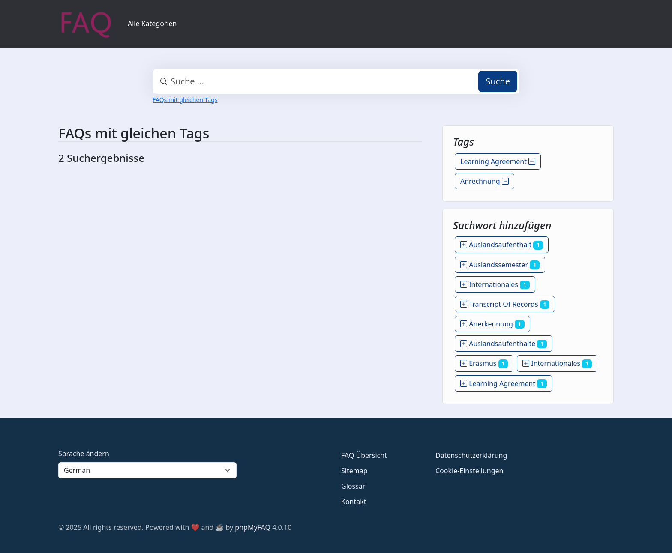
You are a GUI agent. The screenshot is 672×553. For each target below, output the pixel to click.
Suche (498, 81)
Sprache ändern (83, 453)
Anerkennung (492, 324)
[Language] (147, 470)
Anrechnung (484, 181)
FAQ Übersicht (364, 455)
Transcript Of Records (504, 304)
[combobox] (336, 81)
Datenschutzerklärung (471, 455)
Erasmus (484, 363)
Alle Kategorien (152, 23)
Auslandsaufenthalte (503, 343)
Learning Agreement (497, 161)
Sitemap (354, 470)
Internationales (495, 284)
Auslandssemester (500, 264)
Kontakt (353, 501)
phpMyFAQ (252, 527)
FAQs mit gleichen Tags (185, 100)
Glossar (353, 486)
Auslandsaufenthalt (501, 244)
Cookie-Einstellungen (469, 470)
